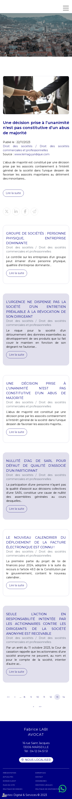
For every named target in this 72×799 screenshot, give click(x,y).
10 (37, 696)
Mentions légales (44, 785)
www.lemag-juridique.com (32, 154)
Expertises (40, 773)
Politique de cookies (12, 789)
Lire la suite (13, 193)
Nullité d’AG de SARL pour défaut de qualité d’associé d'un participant (36, 465)
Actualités (8, 777)
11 (44, 696)
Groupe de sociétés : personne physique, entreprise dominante (36, 238)
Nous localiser (38, 760)
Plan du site (9, 785)
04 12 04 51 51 (39, 751)
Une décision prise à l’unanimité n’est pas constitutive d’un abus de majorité (36, 390)
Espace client (9, 781)
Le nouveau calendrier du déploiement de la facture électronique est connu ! (36, 542)
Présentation (9, 773)
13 (57, 696)
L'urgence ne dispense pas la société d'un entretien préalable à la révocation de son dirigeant (36, 309)
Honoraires (41, 781)
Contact (39, 777)
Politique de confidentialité (49, 789)
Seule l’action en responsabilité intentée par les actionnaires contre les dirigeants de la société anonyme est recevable (36, 623)
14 (64, 696)
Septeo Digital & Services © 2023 (25, 795)
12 (51, 696)
